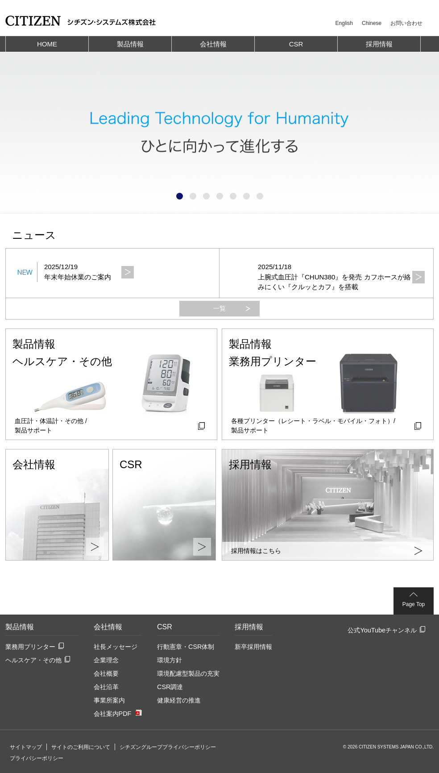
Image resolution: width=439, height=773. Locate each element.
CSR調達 (170, 686)
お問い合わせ (406, 23)
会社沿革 (106, 686)
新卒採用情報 (253, 646)
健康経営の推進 (179, 700)
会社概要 (106, 673)
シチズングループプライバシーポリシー (168, 747)
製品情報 (19, 627)
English (344, 23)
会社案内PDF (113, 713)
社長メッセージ (115, 646)
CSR (164, 627)
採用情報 (249, 627)
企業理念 (106, 660)
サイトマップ (26, 747)
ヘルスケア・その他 (33, 660)
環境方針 (169, 660)
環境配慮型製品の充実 (188, 673)
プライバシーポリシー (36, 758)
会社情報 (108, 627)
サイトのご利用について (80, 747)
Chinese (371, 23)
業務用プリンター (30, 646)
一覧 (219, 308)
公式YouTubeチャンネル (382, 630)
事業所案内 (109, 700)
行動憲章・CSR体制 (185, 646)
